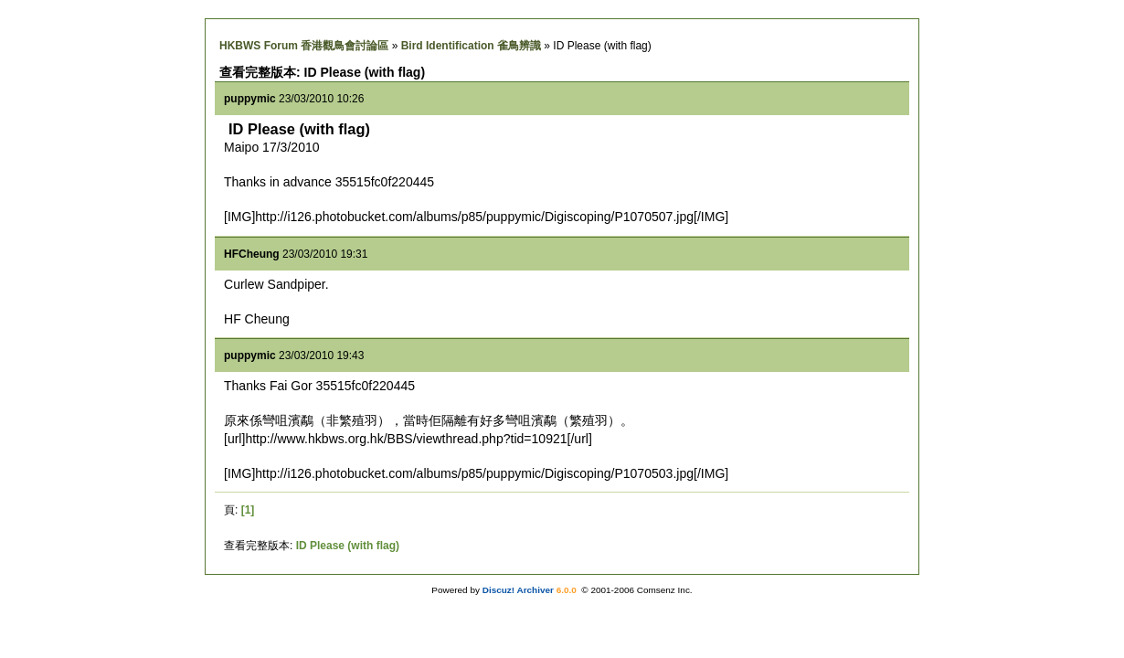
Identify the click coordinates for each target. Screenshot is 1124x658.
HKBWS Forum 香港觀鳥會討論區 (303, 45)
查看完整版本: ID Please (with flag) (322, 72)
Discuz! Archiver (518, 590)
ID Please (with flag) (347, 545)
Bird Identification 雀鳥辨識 (471, 45)
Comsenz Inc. (665, 590)
